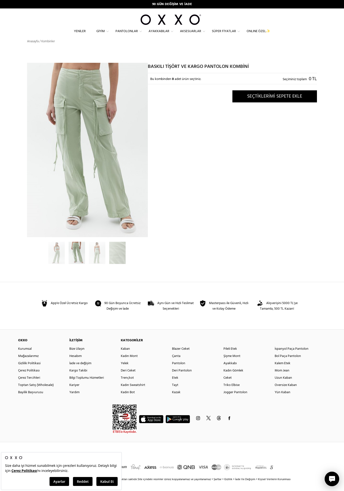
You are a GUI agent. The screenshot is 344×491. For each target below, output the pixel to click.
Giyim (100, 35)
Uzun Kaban (283, 386)
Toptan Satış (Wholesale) (36, 393)
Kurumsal (25, 357)
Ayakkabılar (159, 35)
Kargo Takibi (78, 378)
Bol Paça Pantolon (288, 364)
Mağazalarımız (28, 364)
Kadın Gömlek (233, 378)
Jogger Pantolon (235, 400)
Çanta (176, 364)
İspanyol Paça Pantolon (291, 357)
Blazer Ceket (181, 357)
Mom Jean (282, 378)
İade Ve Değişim (245, 487)
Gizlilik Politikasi (29, 371)
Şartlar (218, 487)
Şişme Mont (231, 364)
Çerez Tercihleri (29, 386)
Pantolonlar (126, 35)
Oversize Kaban (286, 393)
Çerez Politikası (29, 378)
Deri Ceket (128, 378)
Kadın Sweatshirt (133, 393)
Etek (175, 386)
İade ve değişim (80, 371)
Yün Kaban (282, 400)
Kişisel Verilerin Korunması (274, 487)
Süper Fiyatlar (224, 35)
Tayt (175, 393)
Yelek (125, 371)
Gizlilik (228, 487)
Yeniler (80, 35)
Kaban (125, 357)
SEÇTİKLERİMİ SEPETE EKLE (274, 104)
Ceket (227, 386)
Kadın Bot (128, 400)
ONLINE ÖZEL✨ (258, 35)
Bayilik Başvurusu (30, 400)
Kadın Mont (129, 364)
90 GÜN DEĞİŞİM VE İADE (172, 4)
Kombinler (48, 49)
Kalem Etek (282, 371)
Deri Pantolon (182, 378)
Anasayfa (33, 49)
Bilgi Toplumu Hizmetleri (86, 386)
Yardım (74, 400)
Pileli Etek (230, 357)
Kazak (176, 400)
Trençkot (127, 386)
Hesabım (75, 364)
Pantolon (178, 371)
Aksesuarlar (190, 35)
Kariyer (74, 393)
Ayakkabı (230, 371)
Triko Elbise (231, 393)
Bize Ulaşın (77, 357)
